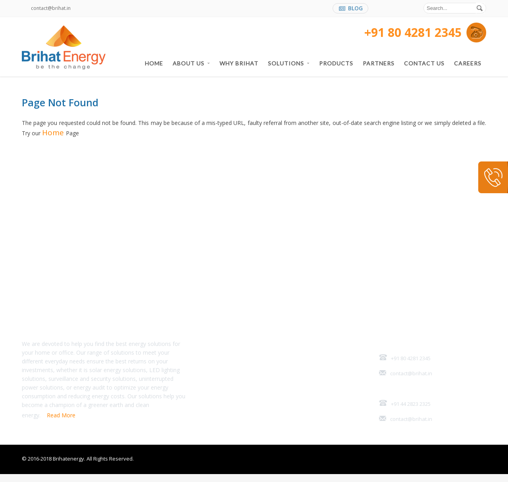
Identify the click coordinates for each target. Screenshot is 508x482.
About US (191, 63)
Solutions (289, 63)
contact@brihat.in (51, 8)
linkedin (394, 9)
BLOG (351, 8)
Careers (467, 63)
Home (154, 63)
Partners (378, 63)
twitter (409, 9)
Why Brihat (238, 63)
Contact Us (424, 63)
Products (336, 63)
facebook (378, 9)
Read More (61, 423)
